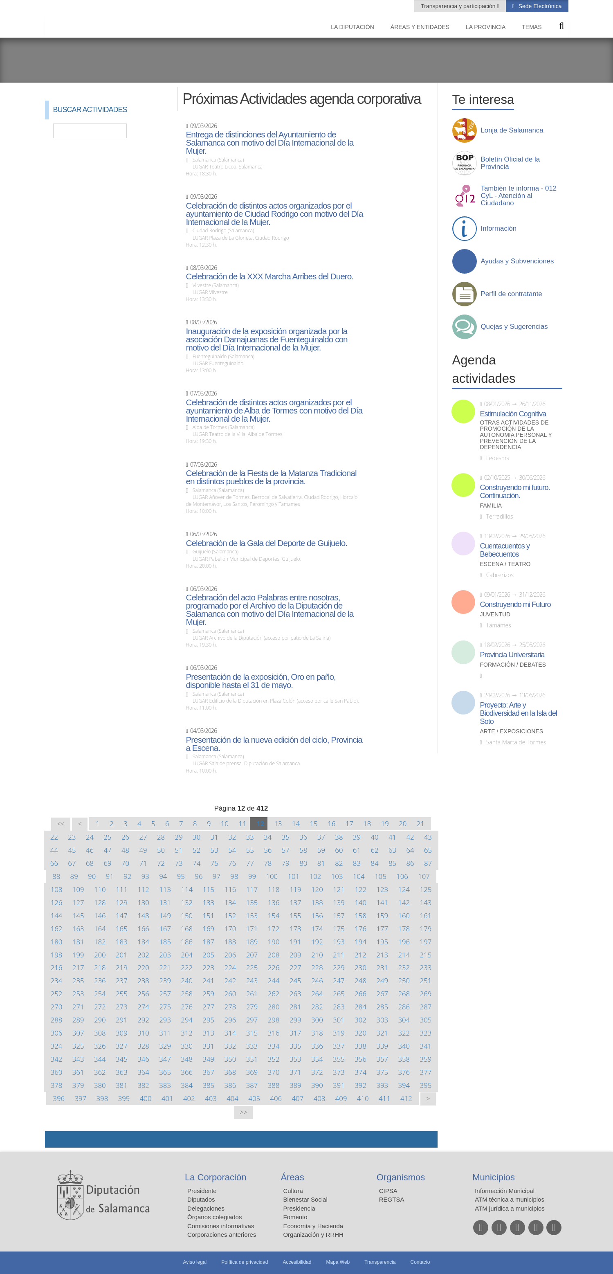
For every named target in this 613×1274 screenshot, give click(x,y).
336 (317, 1046)
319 (339, 1033)
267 (382, 993)
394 (404, 1085)
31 (214, 837)
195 (382, 941)
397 (80, 1098)
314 (230, 1033)
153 (252, 915)
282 (317, 1006)
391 (339, 1085)
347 (165, 1059)
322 (404, 1033)
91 (110, 876)
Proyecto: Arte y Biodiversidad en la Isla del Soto (518, 713)
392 (360, 1085)
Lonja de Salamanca (512, 130)
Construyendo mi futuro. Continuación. (515, 491)
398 (102, 1098)
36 (303, 837)
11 (242, 823)
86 (410, 863)
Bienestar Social (305, 1199)
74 (196, 863)
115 (208, 889)
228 (317, 967)
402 (189, 1098)
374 (360, 1072)
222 (187, 967)
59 (321, 850)
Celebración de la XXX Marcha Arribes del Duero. (269, 276)
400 (146, 1098)
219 (122, 967)
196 (404, 941)
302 (360, 1020)
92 (127, 876)
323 (426, 1033)
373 (339, 1072)
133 (208, 902)
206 (230, 954)
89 (74, 876)
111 (122, 889)
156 (317, 915)
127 (78, 902)
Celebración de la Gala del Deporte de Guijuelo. (266, 543)
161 (426, 915)
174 (317, 928)
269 (426, 993)
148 (143, 915)
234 (57, 980)
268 (404, 993)
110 (100, 889)
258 (187, 993)
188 (230, 941)
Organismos (401, 1177)
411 (385, 1098)
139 (339, 902)
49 (143, 850)
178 (404, 928)
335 (295, 1046)
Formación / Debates (513, 665)
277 (208, 1006)
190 (274, 941)
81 (321, 863)
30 (196, 837)
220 (143, 967)
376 (404, 1072)
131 (165, 902)
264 (317, 993)
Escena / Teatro (505, 564)
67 (72, 863)
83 (357, 863)
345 (122, 1059)
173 (295, 928)
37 (321, 837)
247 (339, 980)
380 (100, 1085)
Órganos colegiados (214, 1216)
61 (357, 850)
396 (59, 1098)
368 (230, 1072)
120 (317, 889)
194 (360, 941)
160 (404, 915)
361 (78, 1072)
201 (122, 954)
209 (295, 954)
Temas (531, 27)
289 (78, 1020)
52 (196, 850)
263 (295, 993)
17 (349, 823)
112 (143, 889)
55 (250, 850)
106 (402, 876)
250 (404, 980)
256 (143, 993)
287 (426, 1006)
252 (57, 993)
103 (337, 876)
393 (382, 1085)
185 (165, 941)
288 (57, 1020)
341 (426, 1046)
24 (90, 837)
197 (426, 941)
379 (78, 1085)
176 (360, 928)
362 (100, 1072)
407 (298, 1098)
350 (230, 1059)
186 (187, 941)
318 (317, 1033)
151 (208, 915)
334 (274, 1046)
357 (382, 1059)
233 (426, 967)
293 (165, 1020)
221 (165, 967)
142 (404, 902)
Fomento (295, 1216)
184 (143, 941)
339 (382, 1046)
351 (252, 1059)
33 (250, 837)
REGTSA (391, 1199)
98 (234, 876)
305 (426, 1020)
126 (57, 902)
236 (100, 980)
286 (404, 1006)
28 (161, 837)
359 (426, 1059)
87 (428, 863)
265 (339, 993)
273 (122, 1006)
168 (187, 928)
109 (78, 889)
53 (214, 850)
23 (72, 837)
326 (100, 1046)
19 (385, 823)
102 (315, 876)
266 (360, 993)
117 (252, 889)
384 (187, 1085)
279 (252, 1006)
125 (426, 889)
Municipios (493, 1177)
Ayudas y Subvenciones (517, 261)
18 (367, 823)
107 (424, 876)
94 (163, 876)
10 (225, 823)
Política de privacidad (244, 1262)
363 (122, 1072)
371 (295, 1072)
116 (230, 889)
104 (359, 876)
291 (122, 1020)
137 (295, 902)
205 (208, 954)
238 (143, 980)
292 (143, 1020)
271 (78, 1006)
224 (230, 967)
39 (357, 837)
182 (100, 941)
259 (208, 993)
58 (303, 850)
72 (161, 863)
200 (100, 954)
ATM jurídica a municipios (510, 1208)
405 (254, 1098)
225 (252, 967)
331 (208, 1046)
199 (78, 954)
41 (392, 837)
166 (143, 928)
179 (426, 928)
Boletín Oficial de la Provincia (510, 163)
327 (122, 1046)
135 (252, 902)
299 (295, 1020)
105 (380, 876)
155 (295, 915)
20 (402, 823)
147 (122, 915)
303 (382, 1020)
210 (317, 954)
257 (165, 993)
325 (78, 1046)
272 (100, 1006)
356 (360, 1059)
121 (339, 889)
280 (274, 1006)
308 (100, 1033)
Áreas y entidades (420, 27)
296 (230, 1020)
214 (404, 954)
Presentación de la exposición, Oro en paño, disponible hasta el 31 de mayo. (260, 681)
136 (274, 902)
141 (382, 902)
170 (230, 928)
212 (360, 954)
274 (143, 1006)
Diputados (201, 1199)
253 (78, 993)
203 (165, 954)
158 (360, 915)
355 (339, 1059)
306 (57, 1033)
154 (274, 915)
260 (230, 993)
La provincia (485, 27)
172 (274, 928)
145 (78, 915)
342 (57, 1059)
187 (208, 941)
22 (54, 837)
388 (274, 1085)
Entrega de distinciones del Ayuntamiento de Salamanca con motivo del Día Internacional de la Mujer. (269, 142)
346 (143, 1059)
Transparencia (379, 1262)
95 (181, 876)
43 (428, 837)
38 (339, 837)
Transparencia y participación (459, 6)
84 (374, 863)
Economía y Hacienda (313, 1225)
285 (382, 1006)
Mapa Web (338, 1262)
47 (107, 850)
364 (143, 1072)
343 (78, 1059)
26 (125, 837)
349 (208, 1059)
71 (143, 863)
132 (187, 902)
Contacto (420, 1262)
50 (161, 850)
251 (426, 980)
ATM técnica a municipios (509, 1199)
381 (122, 1085)
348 (187, 1059)
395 (426, 1085)
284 (360, 1006)
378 (57, 1085)
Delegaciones (206, 1208)
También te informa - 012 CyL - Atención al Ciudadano (519, 196)
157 (339, 915)
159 (382, 915)
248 (360, 980)
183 (122, 941)
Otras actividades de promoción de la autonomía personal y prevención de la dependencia (516, 435)
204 (187, 954)
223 (208, 967)
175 (339, 928)
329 (165, 1046)
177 (382, 928)
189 (252, 941)
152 (230, 915)
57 (286, 850)
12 (260, 823)
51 (179, 850)
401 (167, 1098)
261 (252, 993)
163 (78, 928)
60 (339, 850)
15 (314, 823)
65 (428, 850)
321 (382, 1033)
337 (339, 1046)
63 (392, 850)
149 (165, 915)
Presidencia (299, 1208)
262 (274, 993)
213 (382, 954)
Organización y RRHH (313, 1234)
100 (272, 876)
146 (100, 915)
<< (61, 824)
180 (57, 941)
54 (232, 850)
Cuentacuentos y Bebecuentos (505, 550)
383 (165, 1085)
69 (107, 863)
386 (230, 1085)
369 (252, 1072)
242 (230, 980)
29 (179, 837)
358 (404, 1059)
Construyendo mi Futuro (515, 604)
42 (410, 837)
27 (143, 837)
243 (252, 980)
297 (252, 1020)
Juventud (495, 614)
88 (56, 876)
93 (145, 876)
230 (360, 967)
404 (232, 1098)
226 (274, 967)
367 (208, 1072)
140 (360, 902)
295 (208, 1020)
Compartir (55, 1139)
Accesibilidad (297, 1262)
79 (286, 863)
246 (317, 980)
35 (286, 837)
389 (295, 1085)
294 (187, 1020)
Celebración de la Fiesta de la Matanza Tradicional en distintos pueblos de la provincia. (271, 477)
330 (187, 1046)
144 (57, 915)
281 (295, 1006)
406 (276, 1098)
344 (100, 1059)
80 (303, 863)
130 (143, 902)
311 (165, 1033)
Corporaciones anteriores (221, 1234)
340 (404, 1046)
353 (295, 1059)
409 (341, 1098)
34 (268, 837)
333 (252, 1046)
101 (294, 876)
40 (374, 837)
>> (243, 1112)
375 (382, 1072)
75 (214, 863)
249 (382, 980)
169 (208, 928)
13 (278, 823)
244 (274, 980)
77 (250, 863)
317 (295, 1033)
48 (125, 850)
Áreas (292, 1177)
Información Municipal (504, 1190)
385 (208, 1085)
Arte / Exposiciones (511, 731)
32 (232, 837)
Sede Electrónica (539, 6)
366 (187, 1072)
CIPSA (388, 1190)
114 (187, 889)
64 (410, 850)
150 (187, 915)
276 (187, 1006)
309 (122, 1033)
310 (143, 1033)
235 (78, 980)
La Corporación (215, 1177)
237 (122, 980)
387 (252, 1085)
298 (274, 1020)
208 (274, 954)
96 (198, 876)
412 (406, 1098)
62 (374, 850)
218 (100, 967)
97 (216, 876)
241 (208, 980)
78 (268, 863)
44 (54, 850)
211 (339, 954)
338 (360, 1046)
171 (252, 928)
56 (268, 850)
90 (92, 876)
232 (404, 967)
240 (187, 980)
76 (232, 863)
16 (331, 823)
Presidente (202, 1190)
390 (317, 1085)
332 (230, 1046)
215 (426, 954)
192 (317, 941)
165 (122, 928)
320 (360, 1033)
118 (274, 889)
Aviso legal (195, 1262)
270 (57, 1006)
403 (211, 1098)
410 (363, 1098)
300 (317, 1020)
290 (100, 1020)
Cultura (293, 1190)
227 (295, 967)
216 (57, 967)
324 (57, 1046)
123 (382, 889)
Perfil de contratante (511, 294)
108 (57, 889)
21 (420, 823)
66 (54, 863)
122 (360, 889)
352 (274, 1059)
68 (90, 863)
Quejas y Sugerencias (514, 326)
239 (165, 980)
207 (252, 954)
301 (339, 1020)
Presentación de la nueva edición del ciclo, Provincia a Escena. (274, 744)
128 (100, 902)
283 (339, 1006)
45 (72, 850)
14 (296, 823)
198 (57, 954)
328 (143, 1046)
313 (208, 1033)
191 (295, 941)
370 (274, 1072)
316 (274, 1033)
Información (499, 228)
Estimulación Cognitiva (513, 414)
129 (122, 902)
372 (317, 1072)
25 (107, 837)
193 (339, 941)
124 (404, 889)
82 (339, 863)
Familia (491, 506)
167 (165, 928)
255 (122, 993)
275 (165, 1006)
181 (78, 941)
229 (339, 967)
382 (143, 1085)
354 (317, 1059)
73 (179, 863)
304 (404, 1020)
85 (392, 863)
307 (78, 1033)
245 (295, 980)
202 (143, 954)
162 (57, 928)
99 (252, 876)
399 (124, 1098)
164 (100, 928)
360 (57, 1072)
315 (252, 1033)
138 (317, 902)
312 (187, 1033)
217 (78, 967)
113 (165, 889)
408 (320, 1098)
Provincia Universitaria (512, 655)
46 (90, 850)
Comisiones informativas (220, 1225)
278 (230, 1006)
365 (165, 1072)
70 (125, 863)
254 (100, 993)
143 (426, 902)
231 (382, 967)
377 (426, 1072)
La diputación (352, 27)
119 (295, 889)
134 (230, 902)
